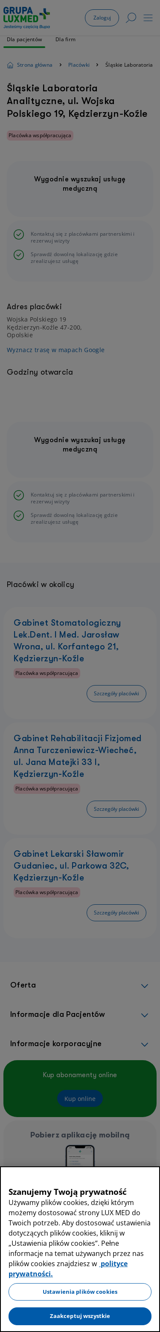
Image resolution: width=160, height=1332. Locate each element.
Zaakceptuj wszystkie (80, 1316)
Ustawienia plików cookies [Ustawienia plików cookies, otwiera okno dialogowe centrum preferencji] (80, 1291)
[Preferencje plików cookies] (6, 1323)
